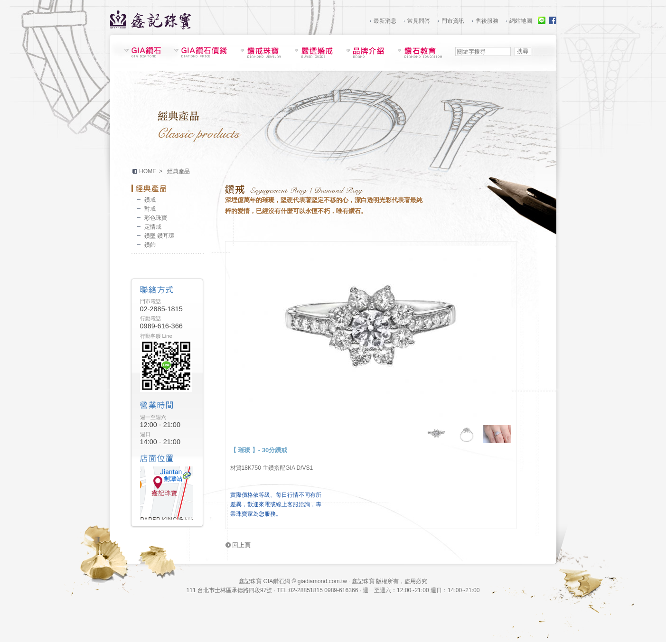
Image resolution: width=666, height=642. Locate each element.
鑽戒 (150, 199)
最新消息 (385, 21)
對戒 (150, 208)
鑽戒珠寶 (260, 52)
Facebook (552, 20)
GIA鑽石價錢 (200, 52)
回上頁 (241, 545)
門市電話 (150, 301)
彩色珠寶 (155, 217)
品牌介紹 (365, 52)
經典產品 (167, 188)
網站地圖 (520, 21)
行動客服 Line (156, 336)
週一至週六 (153, 417)
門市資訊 (452, 21)
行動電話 (150, 318)
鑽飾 (150, 245)
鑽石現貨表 (142, 52)
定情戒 (152, 226)
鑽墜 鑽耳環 (159, 236)
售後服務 (487, 21)
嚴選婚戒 (313, 52)
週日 (145, 434)
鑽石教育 (419, 52)
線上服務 (541, 20)
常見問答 (418, 21)
